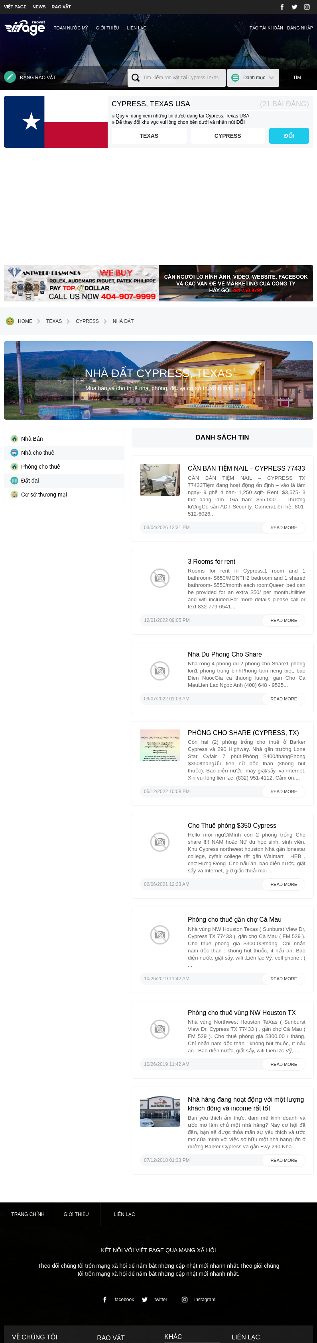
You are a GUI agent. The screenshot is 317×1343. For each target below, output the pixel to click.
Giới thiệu (107, 27)
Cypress (224, 136)
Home (19, 321)
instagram (197, 1183)
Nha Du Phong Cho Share (241, 620)
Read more (283, 513)
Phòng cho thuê (35, 467)
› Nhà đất (107, 1260)
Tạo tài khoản (266, 27)
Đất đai (24, 481)
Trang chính (27, 1098)
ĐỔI (289, 136)
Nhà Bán (26, 439)
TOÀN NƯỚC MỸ (71, 27)
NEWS (39, 6)
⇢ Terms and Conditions (190, 1233)
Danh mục (254, 77)
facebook (116, 1183)
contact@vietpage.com (259, 1275)
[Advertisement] (158, 209)
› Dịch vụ (106, 1251)
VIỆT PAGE (15, 6)
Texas (140, 136)
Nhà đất (117, 321)
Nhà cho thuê (32, 453)
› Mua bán (107, 1243)
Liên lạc (137, 27)
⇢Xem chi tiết (28, 1285)
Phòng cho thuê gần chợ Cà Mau (250, 845)
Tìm (297, 77)
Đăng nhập (300, 27)
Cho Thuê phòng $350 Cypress (248, 771)
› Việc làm (107, 1236)
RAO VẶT (61, 6)
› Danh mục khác (115, 1268)
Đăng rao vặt (30, 77)
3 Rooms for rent (227, 547)
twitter (153, 1183)
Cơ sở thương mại (38, 494)
